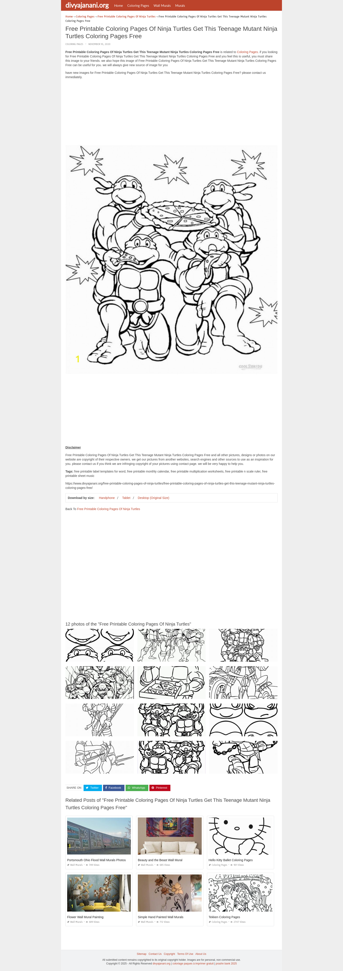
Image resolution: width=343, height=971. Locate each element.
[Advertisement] (171, 113)
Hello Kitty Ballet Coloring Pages (231, 860)
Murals (180, 5)
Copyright (169, 953)
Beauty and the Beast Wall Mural (160, 860)
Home (118, 5)
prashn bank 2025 (226, 963)
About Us (200, 953)
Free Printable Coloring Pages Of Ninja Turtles (108, 509)
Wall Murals (162, 5)
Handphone (107, 498)
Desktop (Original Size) (153, 498)
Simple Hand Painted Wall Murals (160, 917)
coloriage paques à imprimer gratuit (193, 963)
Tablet (126, 498)
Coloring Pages (138, 5)
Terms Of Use (185, 953)
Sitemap (141, 953)
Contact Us (155, 953)
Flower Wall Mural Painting (85, 917)
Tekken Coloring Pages (224, 917)
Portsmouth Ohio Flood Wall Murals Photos (96, 860)
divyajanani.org (87, 5)
